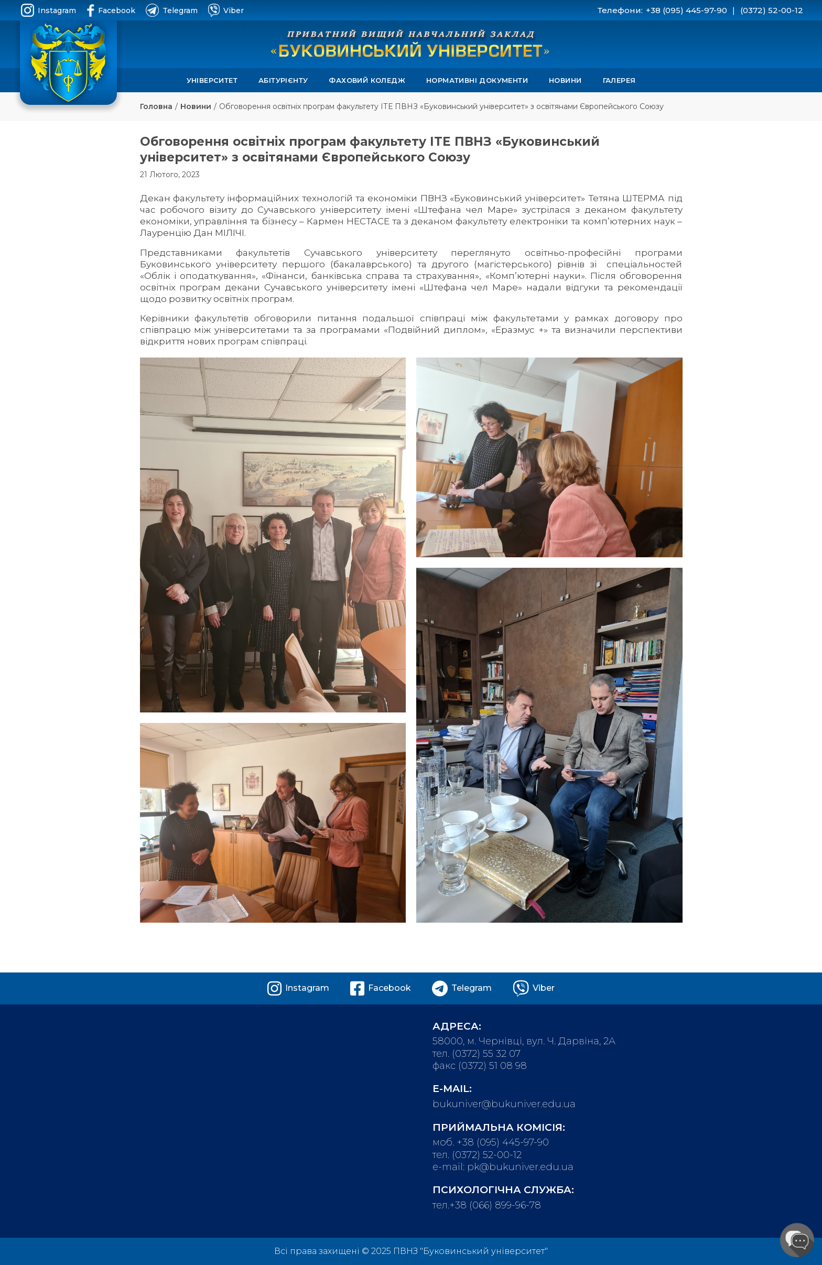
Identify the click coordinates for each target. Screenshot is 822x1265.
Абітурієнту (283, 80)
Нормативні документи (477, 80)
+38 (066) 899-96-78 (495, 1205)
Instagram (48, 10)
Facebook (110, 10)
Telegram (172, 10)
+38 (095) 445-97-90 (686, 10)
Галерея (619, 80)
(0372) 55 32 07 (486, 1053)
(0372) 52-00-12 (771, 10)
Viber (226, 10)
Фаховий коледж (367, 80)
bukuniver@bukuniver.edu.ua (504, 1104)
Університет (212, 80)
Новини (565, 80)
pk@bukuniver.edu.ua (520, 1167)
